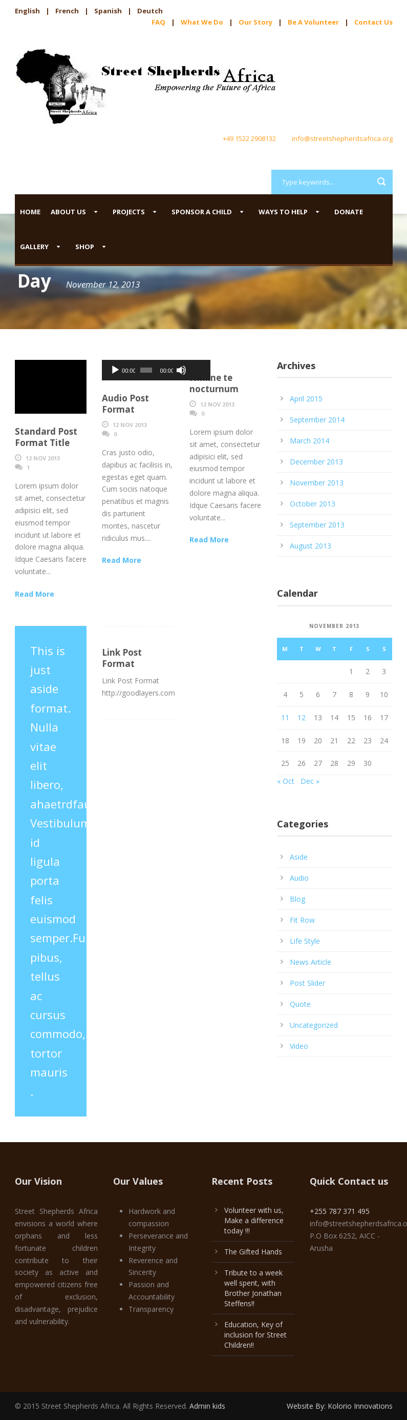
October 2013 (312, 504)
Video (299, 1046)
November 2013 (317, 483)
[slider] (133, 370)
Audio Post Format (125, 403)
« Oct (285, 781)
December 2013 (316, 461)
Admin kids (207, 1406)
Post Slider (307, 983)
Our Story (255, 22)
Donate (348, 211)
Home (30, 211)
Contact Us (373, 22)
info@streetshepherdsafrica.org (342, 138)
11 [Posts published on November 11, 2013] (285, 717)
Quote (300, 1004)
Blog (297, 899)
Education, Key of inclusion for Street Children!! (255, 1335)
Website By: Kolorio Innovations (340, 1406)
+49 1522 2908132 (249, 138)
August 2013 (310, 546)
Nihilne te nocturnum (214, 383)
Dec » (310, 781)
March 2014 (309, 440)
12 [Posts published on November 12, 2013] (301, 717)
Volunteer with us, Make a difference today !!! (254, 1220)
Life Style (305, 941)
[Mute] (160, 370)
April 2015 (306, 398)
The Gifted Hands (253, 1251)
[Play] (115, 370)
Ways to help (283, 211)
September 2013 (317, 525)
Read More (34, 594)
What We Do (202, 22)
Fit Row (302, 920)
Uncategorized (314, 1025)
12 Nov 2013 (43, 458)
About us (68, 211)
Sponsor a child (202, 211)
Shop (84, 246)
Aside (299, 857)
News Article (310, 962)
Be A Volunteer (313, 22)
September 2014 (317, 419)
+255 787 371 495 (340, 1211)
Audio (299, 878)
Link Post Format (122, 658)
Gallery (34, 246)
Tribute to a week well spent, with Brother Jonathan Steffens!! (253, 1288)
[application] (138, 370)
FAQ (158, 22)
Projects (129, 211)
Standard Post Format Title (46, 437)
